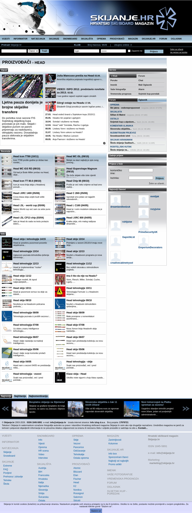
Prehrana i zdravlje (13, 476)
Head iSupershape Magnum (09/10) (81, 170)
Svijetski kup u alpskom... (123, 122)
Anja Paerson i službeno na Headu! (65, 139)
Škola (6, 483)
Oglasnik (142, 100)
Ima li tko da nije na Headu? (81, 275)
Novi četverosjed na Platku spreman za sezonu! (156, 403)
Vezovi (76, 443)
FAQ (5, 469)
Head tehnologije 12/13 (26, 263)
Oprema (42, 447)
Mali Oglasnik (145, 85)
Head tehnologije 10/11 (79, 288)
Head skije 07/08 (75, 325)
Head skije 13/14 (75, 239)
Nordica (77, 489)
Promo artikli (115, 464)
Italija (41, 482)
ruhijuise (127, 221)
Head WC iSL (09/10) (77, 156)
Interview (43, 458)
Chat (140, 80)
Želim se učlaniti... (157, 183)
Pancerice (78, 447)
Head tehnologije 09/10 (79, 300)
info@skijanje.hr (166, 453)
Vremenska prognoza (120, 94)
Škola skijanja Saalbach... (122, 143)
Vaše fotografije (118, 89)
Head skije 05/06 (75, 349)
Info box (112, 453)
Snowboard (9, 455)
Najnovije (6, 396)
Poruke (113, 80)
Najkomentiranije (38, 396)
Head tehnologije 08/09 (26, 312)
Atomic (77, 468)
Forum (141, 76)
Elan (75, 475)
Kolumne (113, 443)
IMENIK (111, 470)
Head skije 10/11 (22, 288)
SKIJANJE (54, 39)
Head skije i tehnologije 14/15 (29, 239)
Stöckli (76, 500)
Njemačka (43, 486)
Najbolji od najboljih (118, 461)
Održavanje (79, 450)
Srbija (41, 493)
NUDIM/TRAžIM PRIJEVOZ (123, 133)
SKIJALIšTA (116, 111)
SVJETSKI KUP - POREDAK (117, 492)
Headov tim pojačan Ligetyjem (62, 118)
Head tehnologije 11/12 (79, 263)
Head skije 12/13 (75, 251)
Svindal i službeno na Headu (62, 121)
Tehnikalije (78, 454)
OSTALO (114, 119)
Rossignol (78, 493)
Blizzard (77, 471)
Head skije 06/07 (75, 337)
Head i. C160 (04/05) (77, 205)
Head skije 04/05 (22, 361)
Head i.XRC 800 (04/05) (79, 217)
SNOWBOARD (70, 39)
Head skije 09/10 (22, 300)
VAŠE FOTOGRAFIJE (120, 474)
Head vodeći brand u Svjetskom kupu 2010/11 (70, 114)
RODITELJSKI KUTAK (121, 147)
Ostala (41, 500)
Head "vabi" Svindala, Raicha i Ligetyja (66, 125)
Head (76, 482)
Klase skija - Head (76, 374)
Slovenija (43, 489)
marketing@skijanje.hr (161, 463)
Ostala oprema (81, 458)
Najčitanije (20, 396)
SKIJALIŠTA (87, 39)
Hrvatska (43, 479)
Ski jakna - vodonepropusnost (125, 108)
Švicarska (43, 497)
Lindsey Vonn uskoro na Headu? (64, 132)
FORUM (163, 39)
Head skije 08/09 (75, 312)
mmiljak (154, 196)
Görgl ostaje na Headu (74, 102)
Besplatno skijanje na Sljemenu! (47, 402)
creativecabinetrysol (121, 262)
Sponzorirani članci (118, 457)
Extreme (7, 465)
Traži (44, 51)
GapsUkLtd (128, 237)
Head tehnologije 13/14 (26, 251)
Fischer (77, 479)
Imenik (113, 85)
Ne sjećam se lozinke (178, 52)
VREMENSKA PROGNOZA (123, 478)
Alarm (141, 89)
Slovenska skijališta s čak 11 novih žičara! (101, 403)
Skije (75, 439)
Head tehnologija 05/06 (26, 349)
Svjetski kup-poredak (148, 94)
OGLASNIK (176, 39)
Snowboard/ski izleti (120, 136)
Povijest (7, 473)
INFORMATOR (20, 39)
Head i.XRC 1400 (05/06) (26, 193)
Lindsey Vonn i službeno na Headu (65, 128)
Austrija (42, 468)
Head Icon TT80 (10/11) (26, 156)
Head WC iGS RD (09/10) (26, 168)
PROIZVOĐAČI (117, 39)
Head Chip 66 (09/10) (77, 181)
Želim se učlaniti (176, 49)
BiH (40, 471)
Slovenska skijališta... (121, 129)
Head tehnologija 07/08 (26, 325)
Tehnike (7, 480)
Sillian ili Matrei (117, 115)
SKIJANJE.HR (148, 39)
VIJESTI (6, 39)
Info (40, 439)
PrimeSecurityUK (148, 232)
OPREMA (101, 39)
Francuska (43, 475)
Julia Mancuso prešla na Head (78, 75)
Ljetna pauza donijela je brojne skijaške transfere (22, 107)
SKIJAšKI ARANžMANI (121, 140)
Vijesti (41, 443)
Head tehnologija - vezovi (27, 374)
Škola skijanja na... (119, 150)
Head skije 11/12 (22, 275)
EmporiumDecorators (150, 247)
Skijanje (7, 452)
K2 (74, 486)
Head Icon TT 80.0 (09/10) (27, 181)
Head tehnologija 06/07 (26, 337)
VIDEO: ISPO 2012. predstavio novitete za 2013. (80, 91)
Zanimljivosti (114, 439)
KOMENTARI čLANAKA (121, 126)
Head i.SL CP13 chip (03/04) (28, 217)
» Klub (113, 76)
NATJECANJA (38, 39)
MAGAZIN (133, 39)
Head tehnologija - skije (79, 361)
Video (41, 454)
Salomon (78, 497)
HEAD (40, 63)
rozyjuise (155, 209)
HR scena (43, 450)
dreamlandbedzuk (120, 206)
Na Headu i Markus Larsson (61, 136)
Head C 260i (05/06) (77, 193)
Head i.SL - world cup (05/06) (29, 205)
